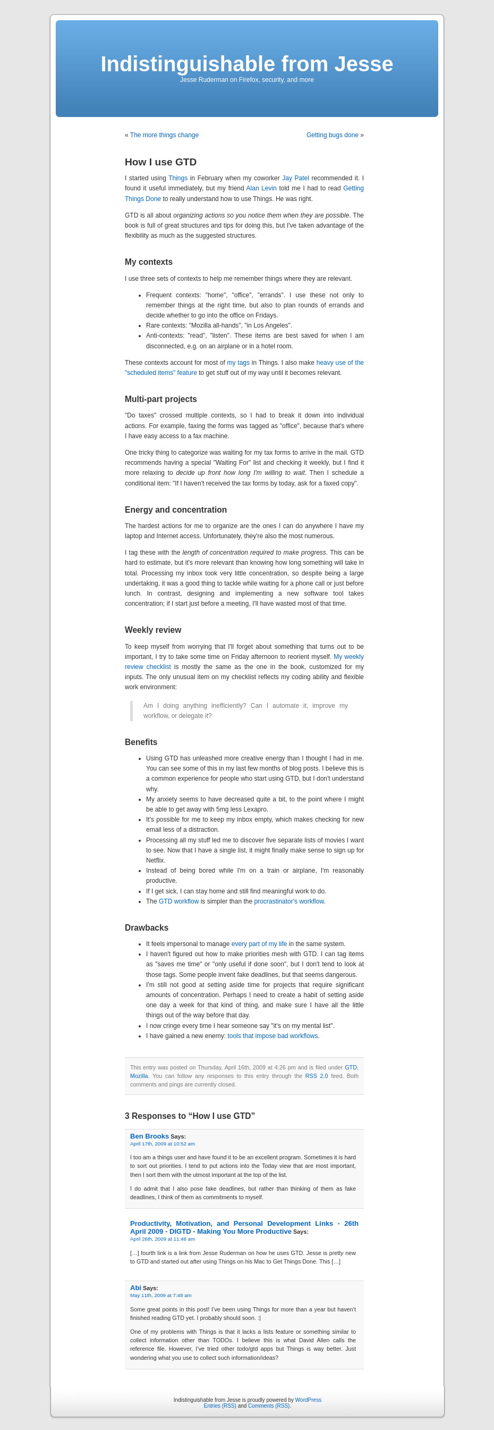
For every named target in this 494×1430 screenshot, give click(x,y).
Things (178, 178)
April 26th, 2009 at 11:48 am (162, 1239)
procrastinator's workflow (288, 901)
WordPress (308, 1400)
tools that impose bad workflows (272, 1036)
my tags (238, 362)
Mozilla (139, 1076)
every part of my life (259, 944)
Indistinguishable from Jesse (246, 64)
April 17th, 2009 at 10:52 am (162, 1144)
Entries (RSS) (220, 1406)
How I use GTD (161, 162)
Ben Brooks (149, 1136)
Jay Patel (295, 178)
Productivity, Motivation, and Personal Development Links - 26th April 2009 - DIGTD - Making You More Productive (244, 1227)
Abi (135, 1288)
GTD (351, 1067)
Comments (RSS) (268, 1406)
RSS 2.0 (316, 1076)
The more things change (164, 135)
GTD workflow (179, 901)
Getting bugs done (332, 135)
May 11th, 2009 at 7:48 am (161, 1295)
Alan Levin (261, 188)
